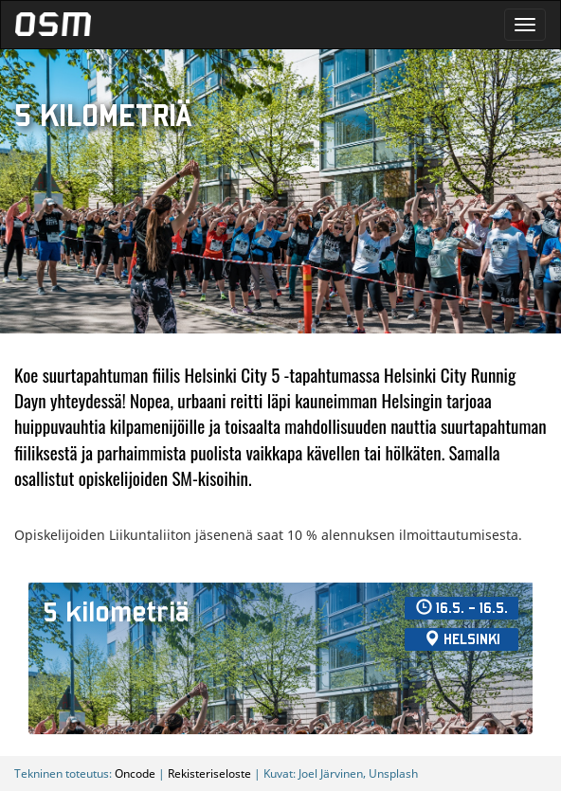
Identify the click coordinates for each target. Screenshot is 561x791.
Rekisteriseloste (209, 773)
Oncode (135, 773)
